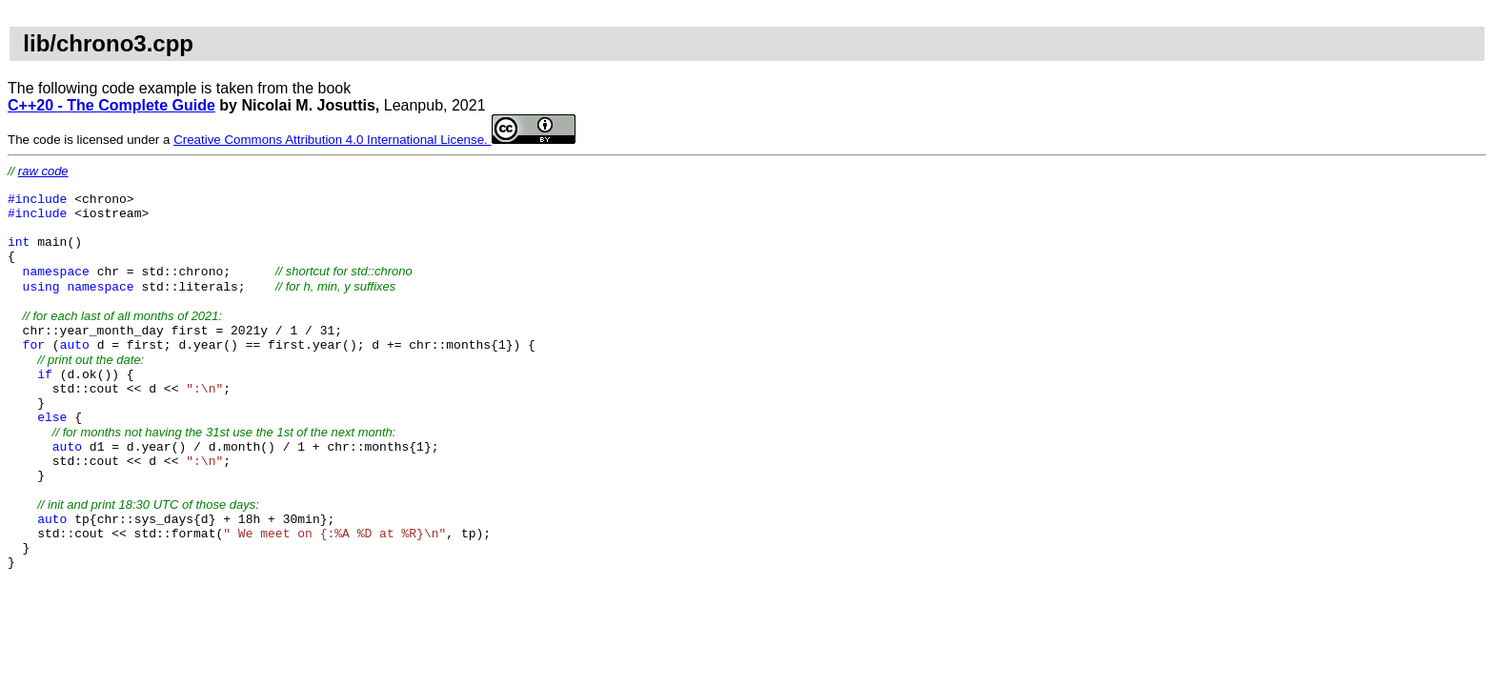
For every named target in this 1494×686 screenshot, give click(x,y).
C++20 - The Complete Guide (111, 105)
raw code (43, 171)
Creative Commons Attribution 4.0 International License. (374, 139)
